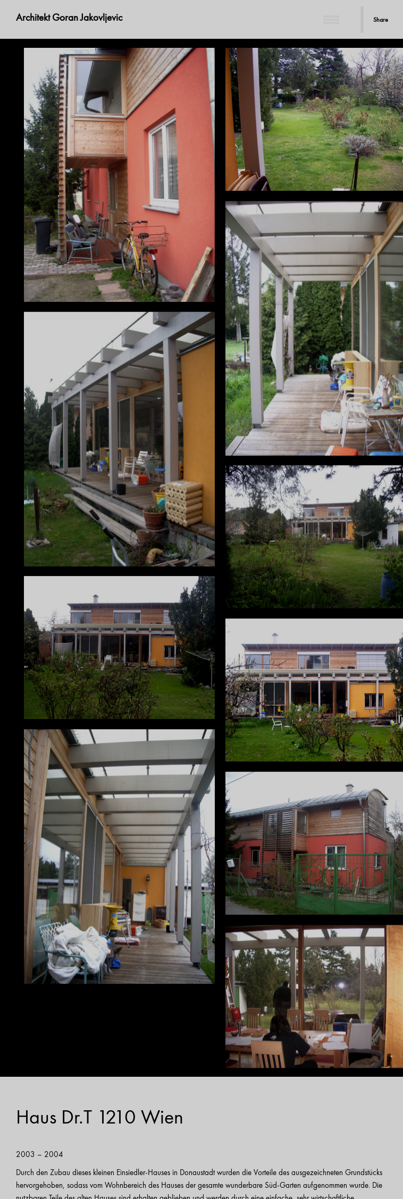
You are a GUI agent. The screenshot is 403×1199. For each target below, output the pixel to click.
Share (380, 19)
